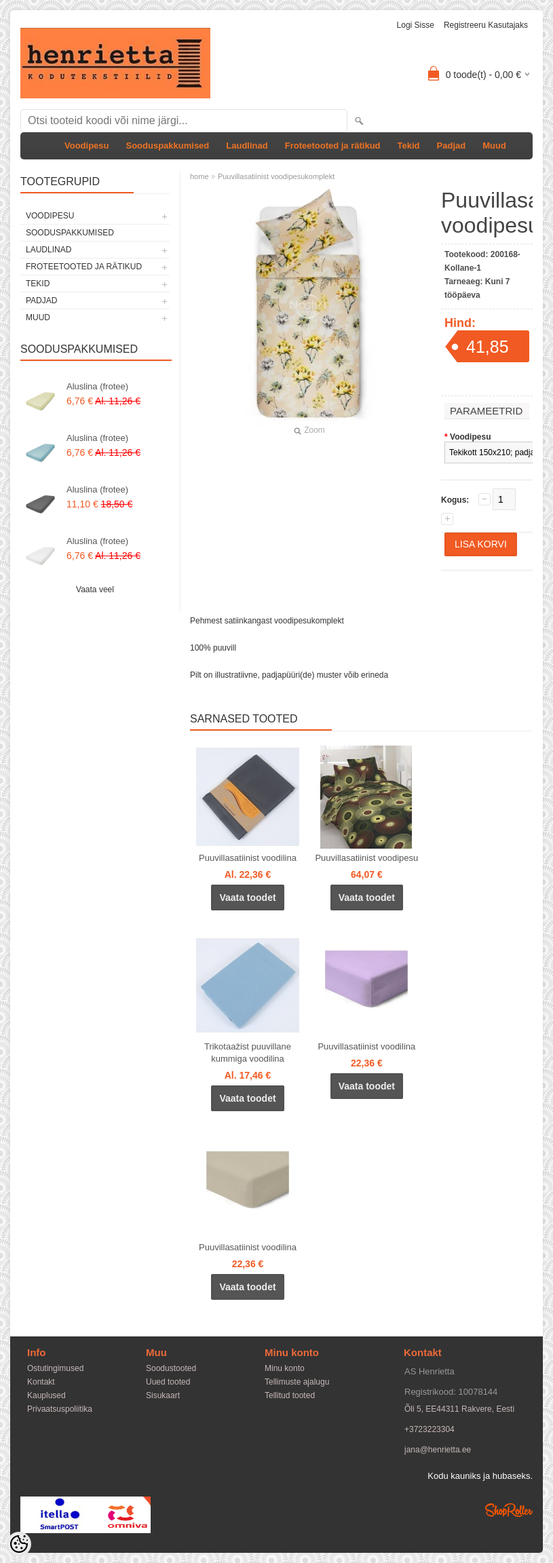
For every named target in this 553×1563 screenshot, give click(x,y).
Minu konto (285, 1368)
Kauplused (46, 1395)
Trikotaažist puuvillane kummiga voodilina (247, 1052)
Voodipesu (86, 145)
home (199, 176)
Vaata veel (95, 589)
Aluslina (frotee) (97, 386)
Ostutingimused (55, 1368)
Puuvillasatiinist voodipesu (366, 858)
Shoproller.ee (509, 1510)
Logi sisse (415, 25)
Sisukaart (163, 1395)
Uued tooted (168, 1382)
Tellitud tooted (290, 1395)
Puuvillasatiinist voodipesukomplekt (276, 176)
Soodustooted (171, 1368)
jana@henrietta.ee (437, 1449)
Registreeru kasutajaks (486, 25)
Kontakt (41, 1382)
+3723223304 (429, 1429)
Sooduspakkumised (167, 145)
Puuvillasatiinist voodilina (248, 858)
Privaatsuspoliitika (59, 1409)
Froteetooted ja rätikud (333, 145)
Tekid (409, 145)
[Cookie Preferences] (19, 1544)
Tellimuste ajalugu (297, 1382)
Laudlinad (246, 145)
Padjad (451, 145)
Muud (494, 145)
